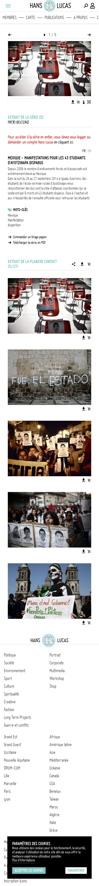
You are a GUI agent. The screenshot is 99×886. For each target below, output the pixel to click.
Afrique (55, 736)
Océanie (55, 768)
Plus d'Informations (23, 860)
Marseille (10, 783)
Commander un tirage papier (30, 237)
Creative (10, 701)
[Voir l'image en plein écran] (89, 102)
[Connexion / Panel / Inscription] (92, 5)
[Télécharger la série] (82, 264)
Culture (9, 686)
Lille (6, 775)
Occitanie (10, 752)
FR (84, 151)
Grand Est (10, 736)
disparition (14, 225)
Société (9, 662)
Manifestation (16, 220)
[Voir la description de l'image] (83, 102)
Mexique (13, 215)
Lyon (7, 799)
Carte (30, 17)
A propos (81, 17)
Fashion (9, 709)
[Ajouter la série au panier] (89, 264)
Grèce (54, 830)
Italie (53, 822)
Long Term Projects (17, 717)
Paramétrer (76, 870)
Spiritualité (11, 694)
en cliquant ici (63, 142)
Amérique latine (61, 744)
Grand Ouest (12, 744)
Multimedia (57, 670)
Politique (10, 655)
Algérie (54, 814)
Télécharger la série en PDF (29, 242)
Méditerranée (59, 760)
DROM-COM (12, 768)
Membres (10, 17)
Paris (7, 791)
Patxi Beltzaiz (18, 122)
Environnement (14, 670)
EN (89, 151)
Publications (54, 17)
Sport (8, 678)
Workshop (57, 678)
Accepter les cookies (29, 870)
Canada (54, 775)
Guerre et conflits (16, 725)
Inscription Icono (15, 880)
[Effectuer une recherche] (85, 5)
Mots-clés (20, 210)
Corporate (57, 662)
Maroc (54, 806)
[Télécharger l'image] (73, 102)
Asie (52, 752)
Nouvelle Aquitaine (17, 760)
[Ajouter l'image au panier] (78, 102)
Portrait (55, 655)
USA (52, 783)
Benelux (55, 791)
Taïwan (54, 799)
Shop (53, 686)
